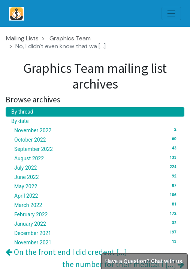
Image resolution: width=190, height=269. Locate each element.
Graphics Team (70, 38)
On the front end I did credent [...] (66, 252)
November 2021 (96, 242)
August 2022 (96, 158)
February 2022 (96, 214)
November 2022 (96, 130)
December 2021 (96, 232)
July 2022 (96, 167)
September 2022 (96, 148)
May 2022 (96, 186)
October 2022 (96, 139)
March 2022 (96, 204)
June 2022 (96, 176)
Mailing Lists (22, 38)
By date (19, 121)
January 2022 (96, 223)
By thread (22, 112)
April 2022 (96, 195)
